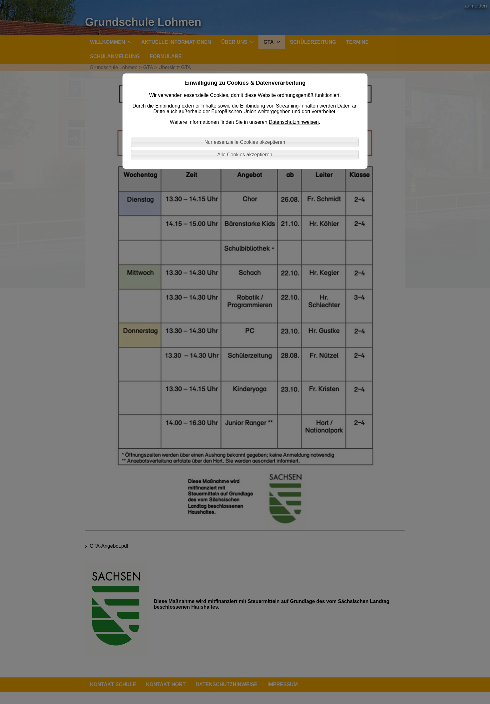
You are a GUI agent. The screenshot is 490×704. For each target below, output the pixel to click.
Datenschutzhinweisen (294, 122)
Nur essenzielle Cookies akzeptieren (244, 142)
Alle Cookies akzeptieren (244, 154)
